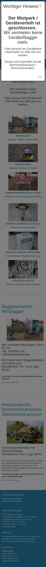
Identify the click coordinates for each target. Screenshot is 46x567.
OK (40, 77)
